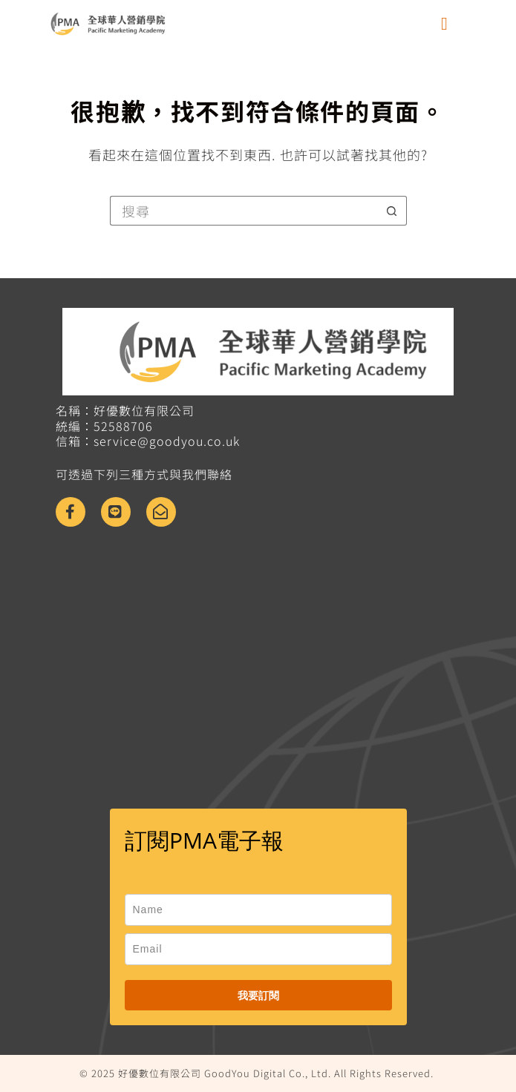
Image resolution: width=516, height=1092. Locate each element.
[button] (445, 23)
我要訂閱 (258, 995)
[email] (258, 949)
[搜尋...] (243, 211)
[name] (258, 910)
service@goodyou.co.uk (167, 441)
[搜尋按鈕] (392, 211)
